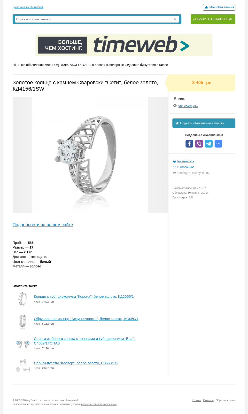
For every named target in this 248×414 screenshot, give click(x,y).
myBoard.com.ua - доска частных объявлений (52, 400)
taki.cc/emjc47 (188, 106)
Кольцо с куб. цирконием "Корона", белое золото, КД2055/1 (84, 296)
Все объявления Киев (36, 65)
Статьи (196, 400)
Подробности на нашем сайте (43, 224)
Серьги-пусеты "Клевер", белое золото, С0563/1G (76, 363)
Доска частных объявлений (28, 7)
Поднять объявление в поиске (199, 123)
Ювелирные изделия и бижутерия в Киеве (137, 65)
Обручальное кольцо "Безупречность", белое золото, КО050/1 (86, 319)
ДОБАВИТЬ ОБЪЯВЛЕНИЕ (213, 19)
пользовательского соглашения (99, 404)
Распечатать (185, 161)
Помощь (208, 400)
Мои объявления (219, 7)
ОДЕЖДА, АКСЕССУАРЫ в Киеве (78, 65)
